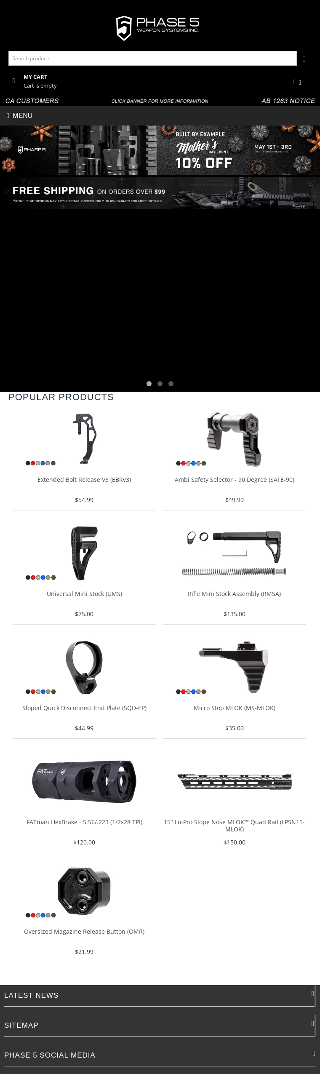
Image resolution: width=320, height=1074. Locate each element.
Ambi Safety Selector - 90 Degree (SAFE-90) (234, 480)
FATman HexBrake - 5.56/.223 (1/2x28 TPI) (84, 822)
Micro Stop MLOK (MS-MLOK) (234, 708)
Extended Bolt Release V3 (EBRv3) (84, 480)
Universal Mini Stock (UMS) (84, 594)
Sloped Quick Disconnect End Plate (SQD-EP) (84, 708)
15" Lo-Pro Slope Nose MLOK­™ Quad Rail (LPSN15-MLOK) (234, 826)
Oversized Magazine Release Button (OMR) (84, 931)
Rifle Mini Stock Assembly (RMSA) (234, 594)
